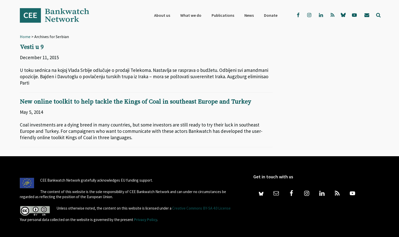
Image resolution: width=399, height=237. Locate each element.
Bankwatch (58, 15)
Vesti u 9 (31, 47)
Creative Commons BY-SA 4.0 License (201, 207)
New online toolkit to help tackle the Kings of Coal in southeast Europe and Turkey (135, 101)
